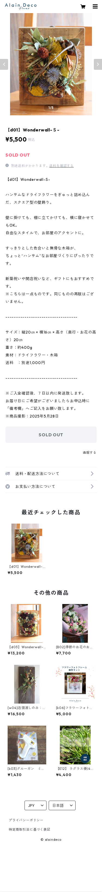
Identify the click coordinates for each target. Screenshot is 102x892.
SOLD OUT (51, 434)
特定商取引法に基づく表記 (30, 829)
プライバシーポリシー (26, 820)
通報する (90, 452)
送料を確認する (61, 166)
